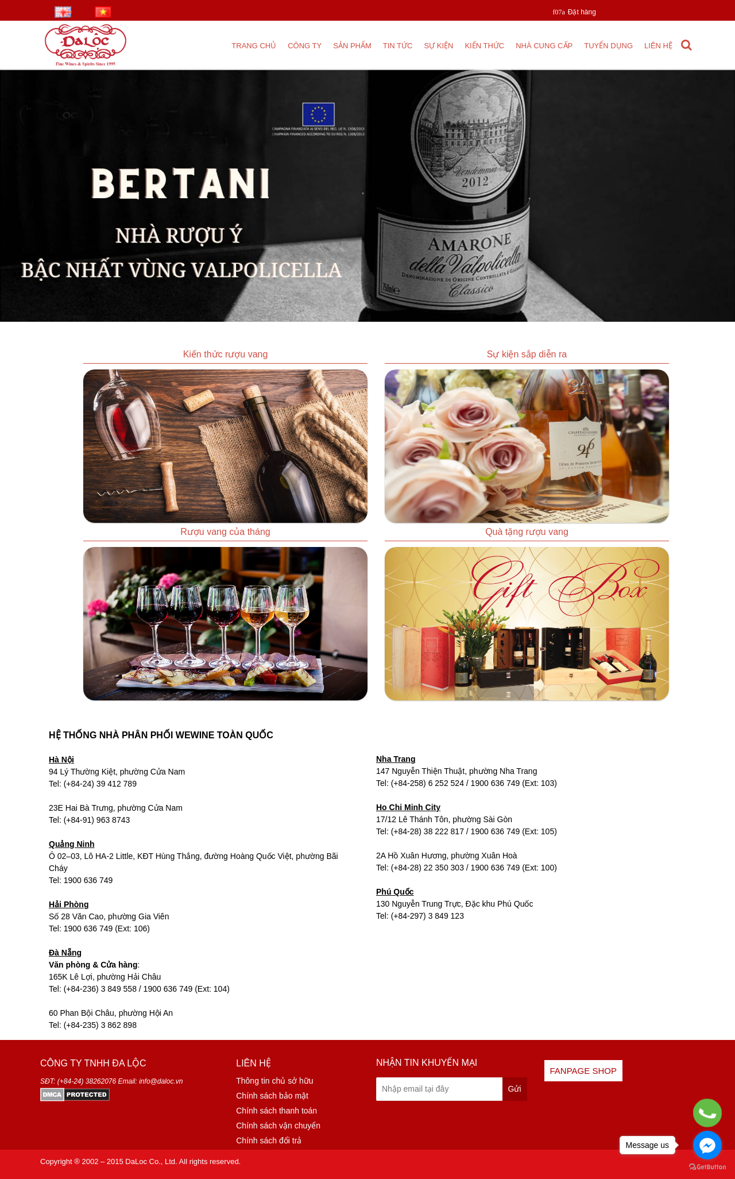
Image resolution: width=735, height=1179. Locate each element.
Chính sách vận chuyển (278, 1125)
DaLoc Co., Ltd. (151, 1161)
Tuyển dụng (608, 45)
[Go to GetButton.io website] (707, 1167)
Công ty (305, 45)
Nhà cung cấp (544, 45)
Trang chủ (253, 45)
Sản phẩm (352, 45)
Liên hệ (658, 45)
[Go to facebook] (707, 1145)
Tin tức (398, 45)
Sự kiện (438, 45)
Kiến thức (484, 45)
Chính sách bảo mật (272, 1095)
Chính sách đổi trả (268, 1140)
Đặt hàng (582, 12)
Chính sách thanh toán (276, 1110)
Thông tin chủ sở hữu (274, 1080)
